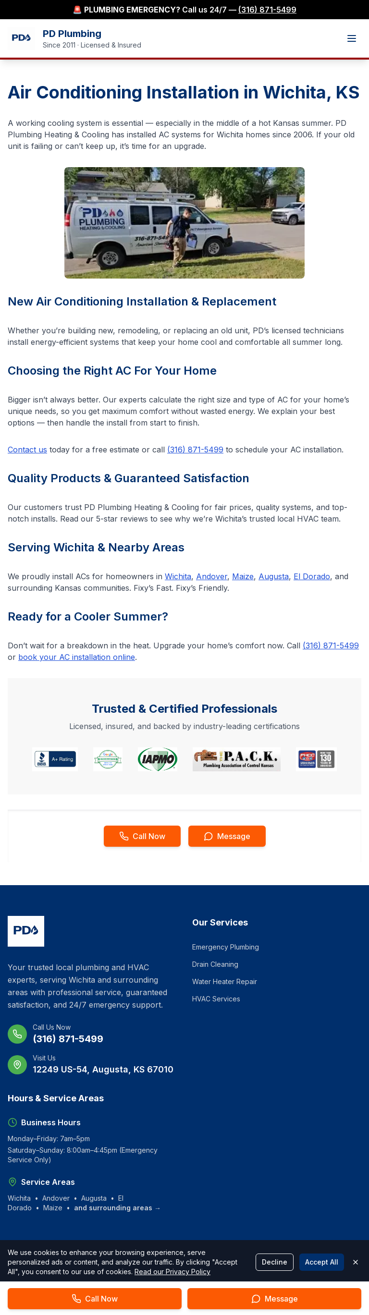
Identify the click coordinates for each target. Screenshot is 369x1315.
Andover (211, 576)
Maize (243, 576)
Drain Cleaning (215, 964)
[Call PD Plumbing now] (142, 836)
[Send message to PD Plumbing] (227, 836)
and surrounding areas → (117, 1208)
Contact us (27, 449)
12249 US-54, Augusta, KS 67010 (103, 1069)
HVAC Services (216, 999)
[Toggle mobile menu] (351, 38)
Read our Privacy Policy (172, 1271)
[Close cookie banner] (355, 1262)
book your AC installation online (76, 657)
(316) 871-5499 (267, 9)
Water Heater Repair (224, 981)
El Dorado (312, 576)
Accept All (321, 1262)
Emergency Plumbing (225, 947)
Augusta (273, 576)
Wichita (178, 576)
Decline (274, 1262)
